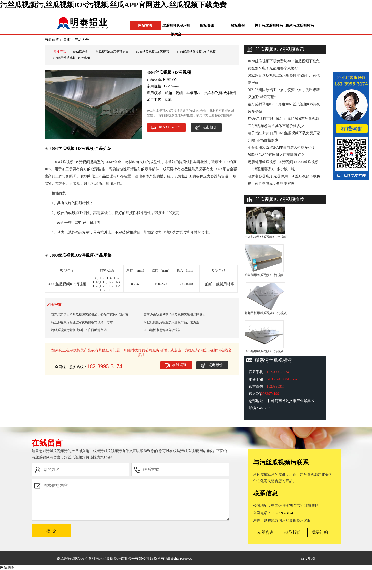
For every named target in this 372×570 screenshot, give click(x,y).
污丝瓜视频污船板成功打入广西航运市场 (79, 330)
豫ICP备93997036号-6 (74, 558)
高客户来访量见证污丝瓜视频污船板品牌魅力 (174, 314)
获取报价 (292, 532)
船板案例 (238, 26)
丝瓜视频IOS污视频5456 (112, 52)
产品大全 (81, 40)
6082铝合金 (80, 52)
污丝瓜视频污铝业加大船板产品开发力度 (171, 322)
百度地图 (308, 558)
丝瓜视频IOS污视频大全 (176, 30)
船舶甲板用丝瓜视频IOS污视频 (266, 313)
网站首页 (145, 26)
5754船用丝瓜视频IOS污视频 (196, 52)
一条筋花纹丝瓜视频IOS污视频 (266, 237)
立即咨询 (265, 532)
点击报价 (209, 127)
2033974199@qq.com (283, 379)
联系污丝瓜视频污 (299, 26)
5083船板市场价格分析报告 (162, 330)
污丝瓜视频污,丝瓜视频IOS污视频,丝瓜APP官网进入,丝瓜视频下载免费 (113, 5)
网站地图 (7, 567)
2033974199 (270, 394)
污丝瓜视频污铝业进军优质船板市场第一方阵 (82, 322)
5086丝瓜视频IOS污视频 (152, 52)
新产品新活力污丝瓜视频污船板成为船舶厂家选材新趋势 (89, 314)
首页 (67, 40)
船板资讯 (207, 26)
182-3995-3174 (170, 127)
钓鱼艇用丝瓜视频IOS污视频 (264, 275)
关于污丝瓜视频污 (268, 26)
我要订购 (320, 532)
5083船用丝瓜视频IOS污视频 (264, 351)
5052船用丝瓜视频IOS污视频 (70, 58)
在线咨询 (179, 365)
